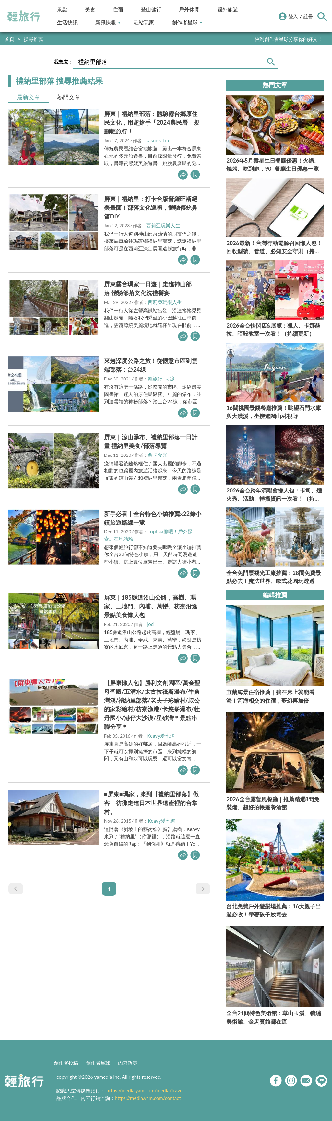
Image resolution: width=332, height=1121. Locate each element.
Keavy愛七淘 (161, 736)
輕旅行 (23, 16)
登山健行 (151, 9)
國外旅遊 (227, 9)
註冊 (308, 16)
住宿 (118, 9)
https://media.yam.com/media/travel (145, 1090)
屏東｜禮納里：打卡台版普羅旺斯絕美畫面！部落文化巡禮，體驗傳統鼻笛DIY (150, 207)
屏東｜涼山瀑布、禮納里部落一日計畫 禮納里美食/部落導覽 (150, 441)
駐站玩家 (144, 22)
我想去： (63, 62)
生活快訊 (67, 22)
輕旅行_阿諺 (161, 378)
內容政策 (127, 1063)
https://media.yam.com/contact (148, 1098)
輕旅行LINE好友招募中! (297, 39)
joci (151, 624)
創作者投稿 (66, 1063)
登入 (293, 16)
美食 (90, 9)
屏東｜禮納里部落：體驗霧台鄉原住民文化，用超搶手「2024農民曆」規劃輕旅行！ (151, 122)
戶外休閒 (189, 9)
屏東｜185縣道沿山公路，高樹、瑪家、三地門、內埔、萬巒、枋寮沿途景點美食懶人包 (150, 606)
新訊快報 (108, 22)
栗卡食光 (157, 455)
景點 (62, 9)
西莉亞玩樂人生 (163, 225)
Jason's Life (158, 140)
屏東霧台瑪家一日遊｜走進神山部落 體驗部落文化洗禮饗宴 (148, 288)
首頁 (9, 39)
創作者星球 (187, 22)
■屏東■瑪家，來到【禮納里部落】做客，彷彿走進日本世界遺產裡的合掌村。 (151, 803)
